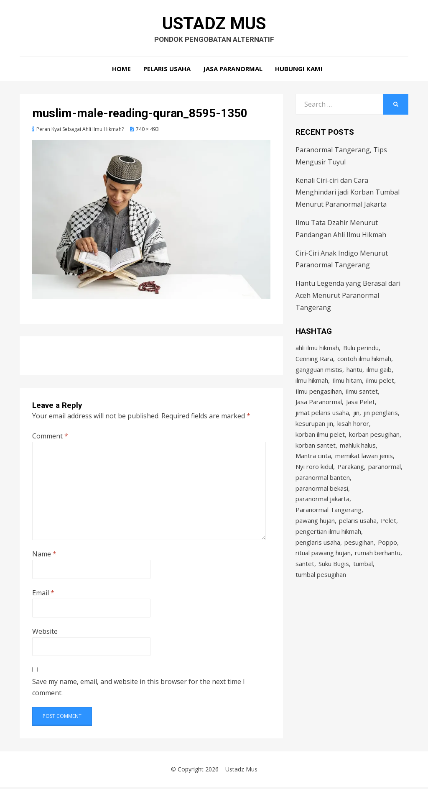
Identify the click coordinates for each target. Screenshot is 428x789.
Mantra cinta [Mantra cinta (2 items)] (313, 463)
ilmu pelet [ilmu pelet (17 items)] (380, 384)
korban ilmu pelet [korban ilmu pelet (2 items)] (320, 441)
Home (121, 71)
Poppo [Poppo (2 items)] (387, 554)
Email (43, 594)
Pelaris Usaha (167, 71)
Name (44, 556)
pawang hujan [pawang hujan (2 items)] (315, 531)
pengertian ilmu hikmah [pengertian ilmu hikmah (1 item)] (328, 542)
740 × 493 (147, 131)
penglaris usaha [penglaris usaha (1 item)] (318, 554)
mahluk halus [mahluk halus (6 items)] (358, 452)
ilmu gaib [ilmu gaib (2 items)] (379, 373)
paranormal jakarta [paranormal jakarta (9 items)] (322, 509)
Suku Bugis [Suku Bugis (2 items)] (333, 576)
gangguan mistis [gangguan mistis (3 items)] (319, 373)
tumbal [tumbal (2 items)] (363, 576)
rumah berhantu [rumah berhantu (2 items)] (377, 565)
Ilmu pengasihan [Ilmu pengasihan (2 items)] (319, 396)
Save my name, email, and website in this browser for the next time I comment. (138, 689)
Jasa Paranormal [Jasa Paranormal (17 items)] (319, 407)
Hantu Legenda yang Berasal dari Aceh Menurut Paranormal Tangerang (348, 297)
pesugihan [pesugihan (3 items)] (359, 554)
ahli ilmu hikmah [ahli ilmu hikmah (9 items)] (317, 350)
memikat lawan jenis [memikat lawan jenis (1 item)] (364, 463)
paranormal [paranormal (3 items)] (384, 475)
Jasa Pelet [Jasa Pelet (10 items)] (360, 407)
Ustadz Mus (214, 24)
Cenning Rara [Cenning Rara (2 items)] (314, 362)
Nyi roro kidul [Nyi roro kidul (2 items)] (314, 475)
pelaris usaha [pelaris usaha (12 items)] (358, 531)
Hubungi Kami (299, 71)
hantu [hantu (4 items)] (354, 373)
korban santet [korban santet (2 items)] (316, 452)
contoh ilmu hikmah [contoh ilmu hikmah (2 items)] (364, 362)
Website (45, 633)
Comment (50, 438)
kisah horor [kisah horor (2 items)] (353, 429)
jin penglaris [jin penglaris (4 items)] (381, 418)
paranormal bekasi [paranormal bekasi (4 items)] (322, 497)
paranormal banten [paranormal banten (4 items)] (323, 486)
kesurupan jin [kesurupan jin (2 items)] (314, 429)
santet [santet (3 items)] (305, 576)
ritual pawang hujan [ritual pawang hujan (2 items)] (323, 565)
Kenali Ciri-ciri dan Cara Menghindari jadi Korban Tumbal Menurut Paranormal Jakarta (348, 194)
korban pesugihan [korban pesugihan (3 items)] (374, 441)
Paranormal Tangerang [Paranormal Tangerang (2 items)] (329, 520)
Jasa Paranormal (232, 71)
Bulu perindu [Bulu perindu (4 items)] (361, 350)
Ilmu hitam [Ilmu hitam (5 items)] (347, 384)
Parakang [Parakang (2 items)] (350, 475)
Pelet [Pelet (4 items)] (388, 531)
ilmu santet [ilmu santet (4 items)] (362, 396)
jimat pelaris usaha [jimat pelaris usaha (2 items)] (322, 418)
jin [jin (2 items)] (356, 418)
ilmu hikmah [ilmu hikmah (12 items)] (312, 384)
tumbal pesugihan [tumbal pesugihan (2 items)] (321, 588)
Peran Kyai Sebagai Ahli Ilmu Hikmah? (80, 131)
